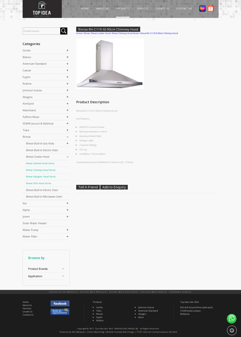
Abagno (27, 97)
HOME (85, 8)
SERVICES (142, 8)
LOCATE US (162, 8)
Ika (24, 203)
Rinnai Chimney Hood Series (40, 170)
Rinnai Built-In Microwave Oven (44, 196)
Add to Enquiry (114, 187)
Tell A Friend (88, 187)
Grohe (26, 50)
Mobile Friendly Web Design (120, 332)
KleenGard (29, 110)
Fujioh (26, 77)
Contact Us (28, 314)
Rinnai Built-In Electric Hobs (42, 150)
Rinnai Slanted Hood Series (40, 163)
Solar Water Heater (35, 223)
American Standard (34, 64)
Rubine (27, 83)
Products (97, 301)
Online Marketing (95, 332)
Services (27, 308)
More (141, 317)
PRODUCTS (123, 8)
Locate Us (27, 311)
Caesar (27, 70)
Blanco (27, 57)
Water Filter (30, 236)
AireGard (28, 103)
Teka (26, 130)
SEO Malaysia (78, 332)
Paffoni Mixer (31, 117)
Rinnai (26, 137)
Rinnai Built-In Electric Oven (42, 190)
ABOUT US (102, 8)
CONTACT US (184, 8)
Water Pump (30, 230)
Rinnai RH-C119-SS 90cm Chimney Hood (159, 33)
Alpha (26, 210)
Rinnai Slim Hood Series (38, 183)
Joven (26, 216)
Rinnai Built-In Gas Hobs (40, 143)
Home (79, 33)
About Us (27, 305)
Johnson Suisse (32, 90)
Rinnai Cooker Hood (37, 157)
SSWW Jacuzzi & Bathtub (38, 123)
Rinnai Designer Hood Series (41, 176)
